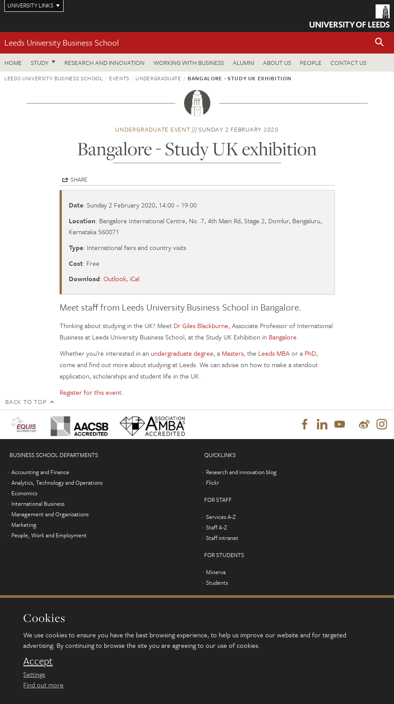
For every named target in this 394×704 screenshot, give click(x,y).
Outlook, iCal (121, 278)
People (311, 62)
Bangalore (283, 337)
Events (119, 78)
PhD (310, 353)
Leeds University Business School (61, 42)
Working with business (188, 62)
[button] (379, 43)
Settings (34, 674)
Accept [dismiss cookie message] (38, 661)
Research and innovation (104, 62)
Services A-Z (221, 516)
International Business (37, 503)
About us (277, 62)
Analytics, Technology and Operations (57, 482)
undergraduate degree (182, 353)
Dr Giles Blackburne (201, 325)
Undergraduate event (152, 129)
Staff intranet (222, 537)
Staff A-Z (216, 527)
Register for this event (90, 392)
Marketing (23, 524)
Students (217, 582)
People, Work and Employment (49, 535)
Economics (24, 493)
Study (40, 62)
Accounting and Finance (40, 472)
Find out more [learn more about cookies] (43, 685)
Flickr (212, 482)
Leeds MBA (274, 353)
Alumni (243, 62)
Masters (233, 353)
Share (79, 179)
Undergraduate (158, 78)
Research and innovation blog (241, 472)
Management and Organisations (50, 514)
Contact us (348, 62)
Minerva (216, 572)
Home (13, 62)
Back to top (25, 401)
